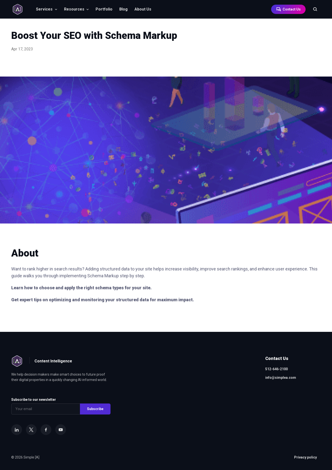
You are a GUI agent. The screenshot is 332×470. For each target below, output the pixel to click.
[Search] (313, 9)
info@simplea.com (280, 378)
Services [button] (44, 9)
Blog (123, 9)
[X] (31, 429)
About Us (142, 9)
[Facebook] (46, 429)
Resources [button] (74, 9)
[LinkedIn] (16, 429)
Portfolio (104, 9)
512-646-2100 (276, 369)
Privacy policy (305, 457)
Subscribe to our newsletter (33, 400)
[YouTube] (60, 429)
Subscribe (95, 409)
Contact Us (288, 9)
